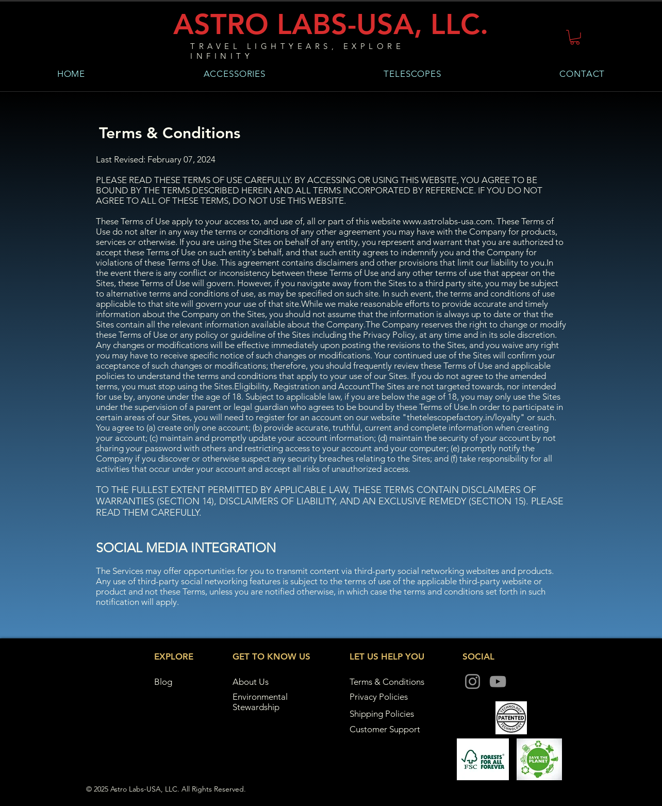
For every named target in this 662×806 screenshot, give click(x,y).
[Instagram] (472, 681)
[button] (575, 37)
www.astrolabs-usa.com (447, 221)
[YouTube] (498, 681)
